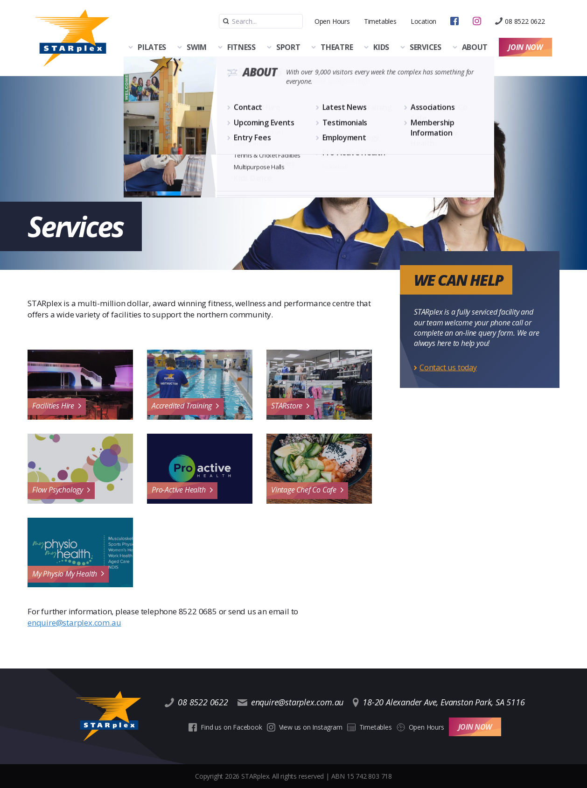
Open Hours (332, 21)
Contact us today (448, 367)
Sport (288, 47)
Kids (381, 47)
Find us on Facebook (225, 727)
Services (425, 47)
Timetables (380, 21)
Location (423, 21)
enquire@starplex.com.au (74, 622)
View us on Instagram (304, 727)
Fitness (241, 47)
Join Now (525, 47)
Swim (197, 47)
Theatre (337, 47)
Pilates (152, 47)
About (475, 47)
